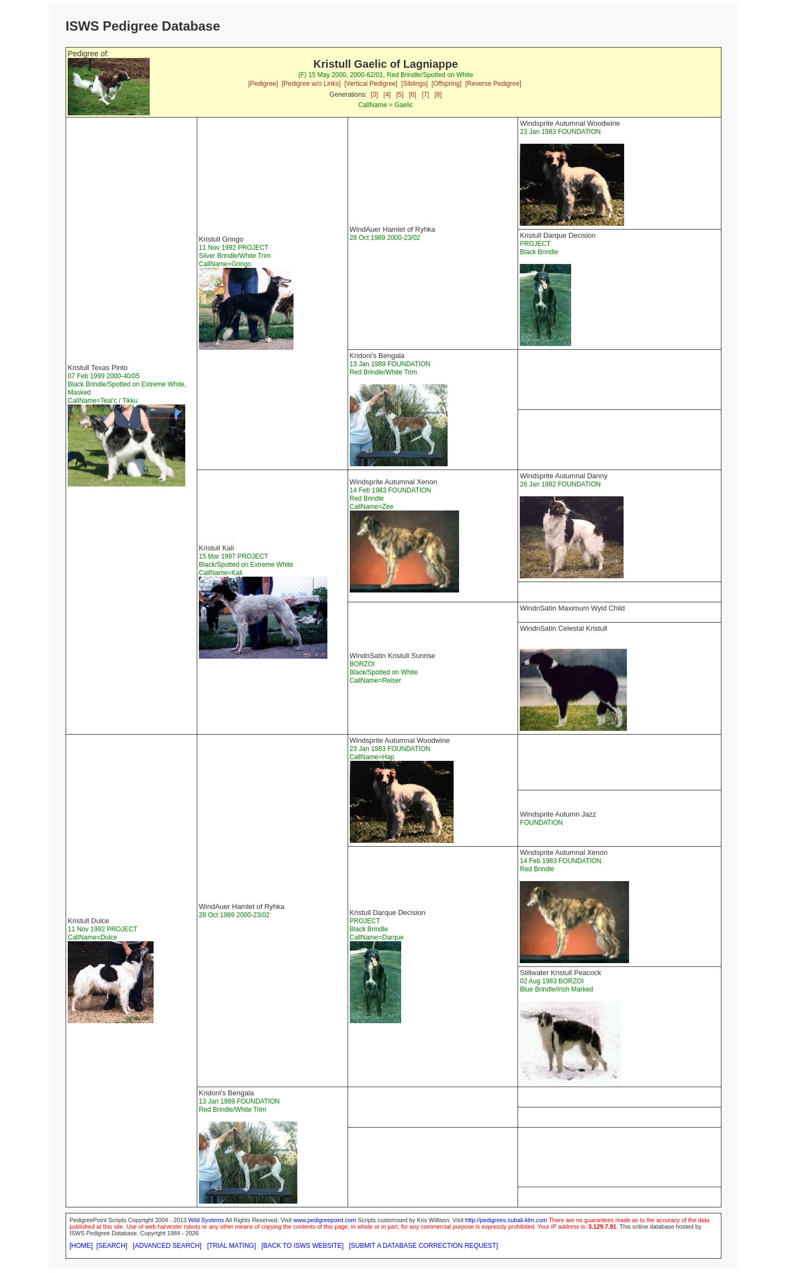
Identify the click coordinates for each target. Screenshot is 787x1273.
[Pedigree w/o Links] (310, 83)
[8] (438, 94)
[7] (425, 94)
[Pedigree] (263, 83)
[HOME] (81, 1245)
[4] (387, 94)
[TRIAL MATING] (231, 1245)
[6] (412, 94)
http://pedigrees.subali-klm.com (506, 1220)
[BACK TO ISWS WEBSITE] (302, 1245)
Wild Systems (206, 1220)
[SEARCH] (111, 1245)
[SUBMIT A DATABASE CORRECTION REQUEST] (423, 1245)
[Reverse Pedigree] (493, 83)
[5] (399, 94)
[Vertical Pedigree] (370, 83)
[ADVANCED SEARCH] (167, 1245)
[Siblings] (414, 83)
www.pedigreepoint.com (324, 1220)
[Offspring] (446, 83)
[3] (374, 94)
